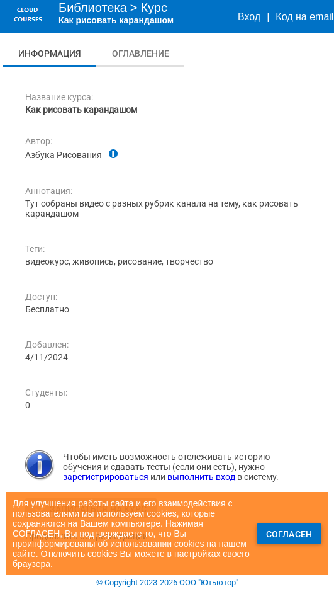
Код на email (304, 16)
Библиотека (92, 7)
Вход (249, 16)
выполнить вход (201, 477)
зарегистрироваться (105, 477)
